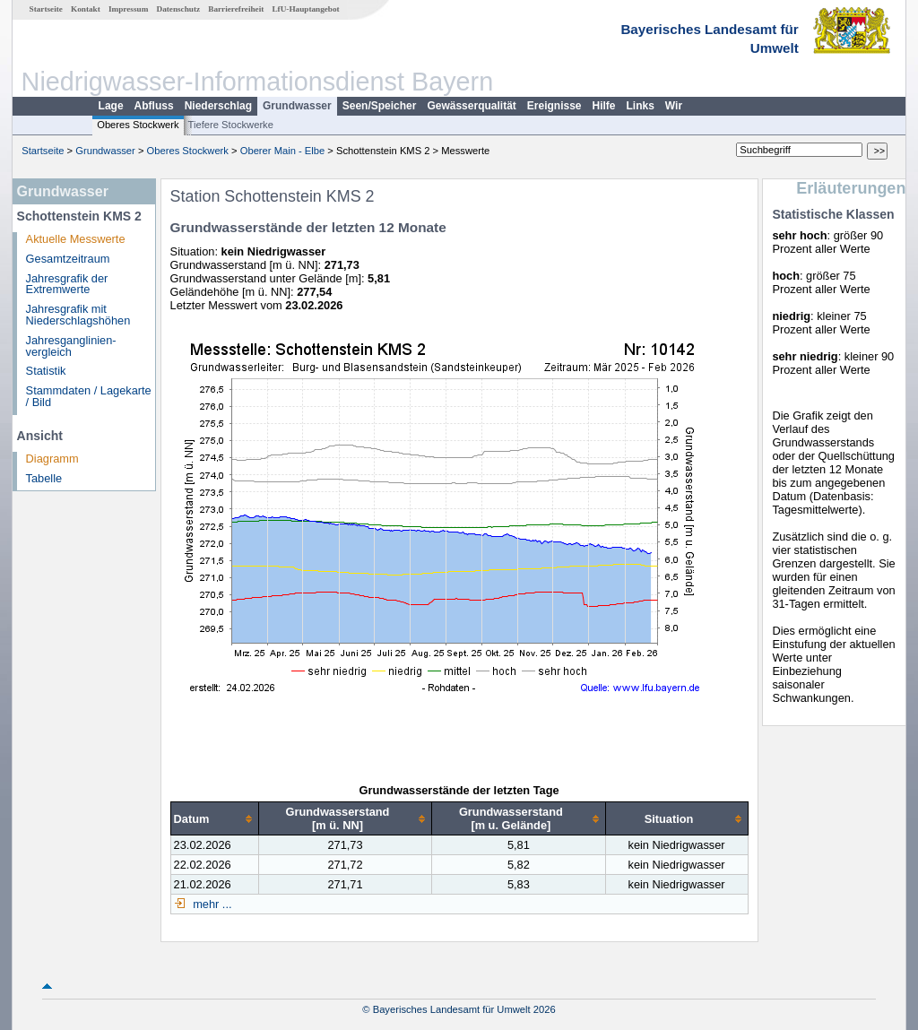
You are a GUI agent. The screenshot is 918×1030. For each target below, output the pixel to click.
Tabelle (44, 478)
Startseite (46, 8)
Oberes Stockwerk (137, 124)
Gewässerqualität (471, 106)
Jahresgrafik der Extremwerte (67, 284)
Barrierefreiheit (236, 8)
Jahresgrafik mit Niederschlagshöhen (78, 314)
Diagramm (52, 458)
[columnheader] (214, 818)
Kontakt (85, 8)
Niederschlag (218, 106)
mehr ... (211, 904)
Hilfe (604, 106)
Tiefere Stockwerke (230, 124)
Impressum (128, 8)
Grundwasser (297, 106)
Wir (673, 106)
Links (640, 106)
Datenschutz (179, 8)
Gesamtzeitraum (68, 258)
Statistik (46, 370)
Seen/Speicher (379, 106)
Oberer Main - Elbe (282, 150)
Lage (111, 106)
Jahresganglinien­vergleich (71, 346)
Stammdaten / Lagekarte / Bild (89, 396)
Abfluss (154, 106)
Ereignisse (554, 106)
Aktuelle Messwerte (76, 239)
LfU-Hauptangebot (305, 8)
